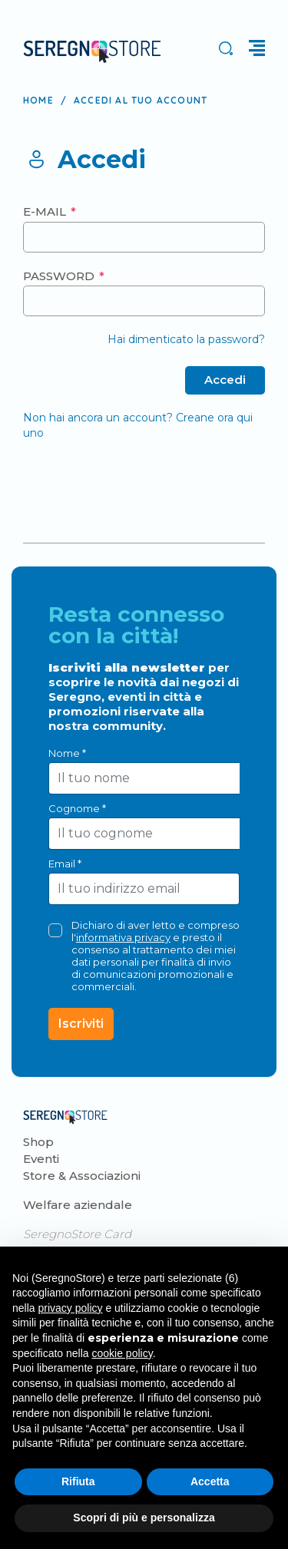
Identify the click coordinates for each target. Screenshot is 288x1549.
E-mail (46, 211)
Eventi (41, 1158)
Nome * (67, 753)
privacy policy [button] (70, 1308)
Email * (64, 863)
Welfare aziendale (77, 1204)
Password (60, 276)
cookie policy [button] (122, 1353)
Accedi (225, 379)
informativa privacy (123, 937)
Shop (38, 1142)
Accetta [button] (210, 1481)
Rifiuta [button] (78, 1481)
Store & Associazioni (82, 1175)
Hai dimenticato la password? (186, 339)
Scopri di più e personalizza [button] (143, 1517)
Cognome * (77, 808)
